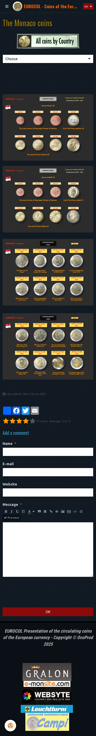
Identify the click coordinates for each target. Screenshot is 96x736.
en (86, 6)
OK (48, 612)
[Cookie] (10, 725)
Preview (11, 517)
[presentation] (41, 592)
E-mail (8, 464)
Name (8, 444)
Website (10, 484)
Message (10, 504)
